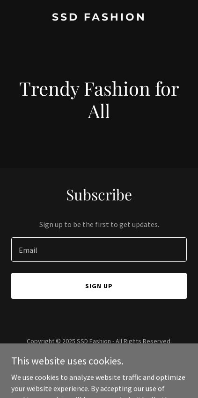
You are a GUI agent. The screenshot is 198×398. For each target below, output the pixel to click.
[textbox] (99, 249)
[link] (99, 17)
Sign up (99, 286)
